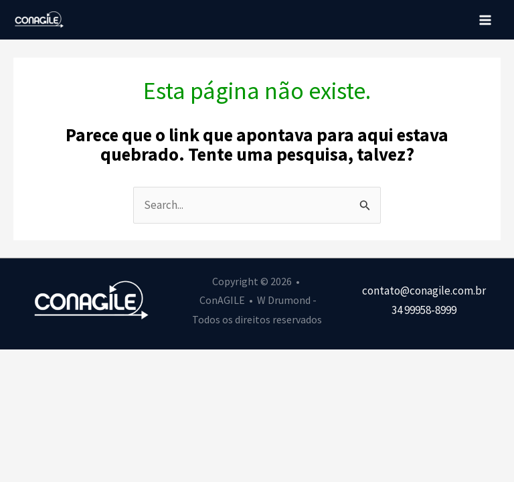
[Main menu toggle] (485, 20)
